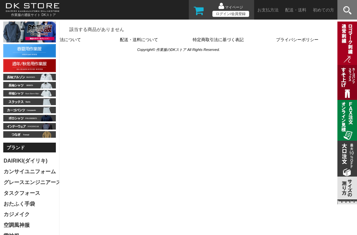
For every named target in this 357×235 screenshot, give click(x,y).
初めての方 (323, 10)
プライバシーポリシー (297, 39)
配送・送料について (139, 39)
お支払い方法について (60, 39)
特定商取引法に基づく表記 (218, 39)
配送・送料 (295, 10)
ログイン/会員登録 (231, 14)
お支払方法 (268, 10)
